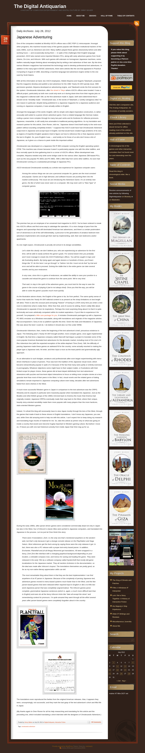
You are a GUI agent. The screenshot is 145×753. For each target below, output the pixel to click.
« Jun (119, 681)
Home (69, 16)
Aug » (124, 681)
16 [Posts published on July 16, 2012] (110, 670)
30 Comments (96, 722)
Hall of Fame (107, 16)
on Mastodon (114, 200)
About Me (80, 16)
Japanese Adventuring (34, 37)
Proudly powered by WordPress (62, 746)
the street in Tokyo (58, 90)
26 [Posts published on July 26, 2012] (121, 674)
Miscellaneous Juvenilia (121, 622)
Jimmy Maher (28, 722)
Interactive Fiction (60, 722)
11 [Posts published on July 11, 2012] (117, 666)
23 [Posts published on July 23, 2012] (110, 674)
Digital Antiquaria (49, 722)
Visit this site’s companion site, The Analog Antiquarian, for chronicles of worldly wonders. (121, 108)
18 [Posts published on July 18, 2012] (117, 670)
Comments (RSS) (79, 748)
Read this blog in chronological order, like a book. (119, 174)
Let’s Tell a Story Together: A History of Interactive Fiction (121, 598)
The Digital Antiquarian (40, 6)
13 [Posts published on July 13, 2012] (125, 666)
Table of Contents (125, 16)
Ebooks (92, 16)
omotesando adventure (28, 726)
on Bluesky (126, 197)
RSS (136, 24)
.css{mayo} (88, 746)
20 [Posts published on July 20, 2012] (125, 670)
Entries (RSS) (66, 748)
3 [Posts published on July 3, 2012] (113, 663)
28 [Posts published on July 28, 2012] (129, 674)
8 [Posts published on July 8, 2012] (132, 663)
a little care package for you (46, 315)
